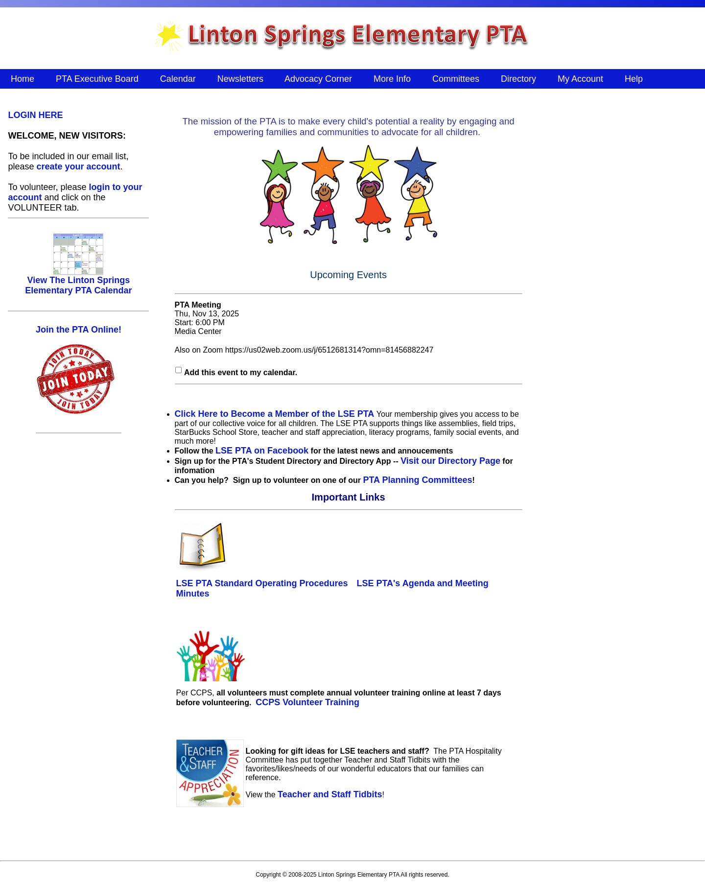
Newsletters (240, 79)
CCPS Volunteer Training (307, 702)
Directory (518, 79)
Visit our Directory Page (450, 461)
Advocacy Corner (318, 79)
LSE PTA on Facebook (261, 450)
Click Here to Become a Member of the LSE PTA (275, 414)
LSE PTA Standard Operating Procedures (262, 583)
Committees (455, 79)
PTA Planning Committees (417, 480)
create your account (78, 166)
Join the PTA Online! (78, 329)
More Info (392, 79)
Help (634, 79)
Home (22, 79)
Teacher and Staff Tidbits (330, 794)
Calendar (178, 79)
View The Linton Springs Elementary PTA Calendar (78, 281)
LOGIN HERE (35, 115)
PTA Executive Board (97, 79)
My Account (580, 79)
